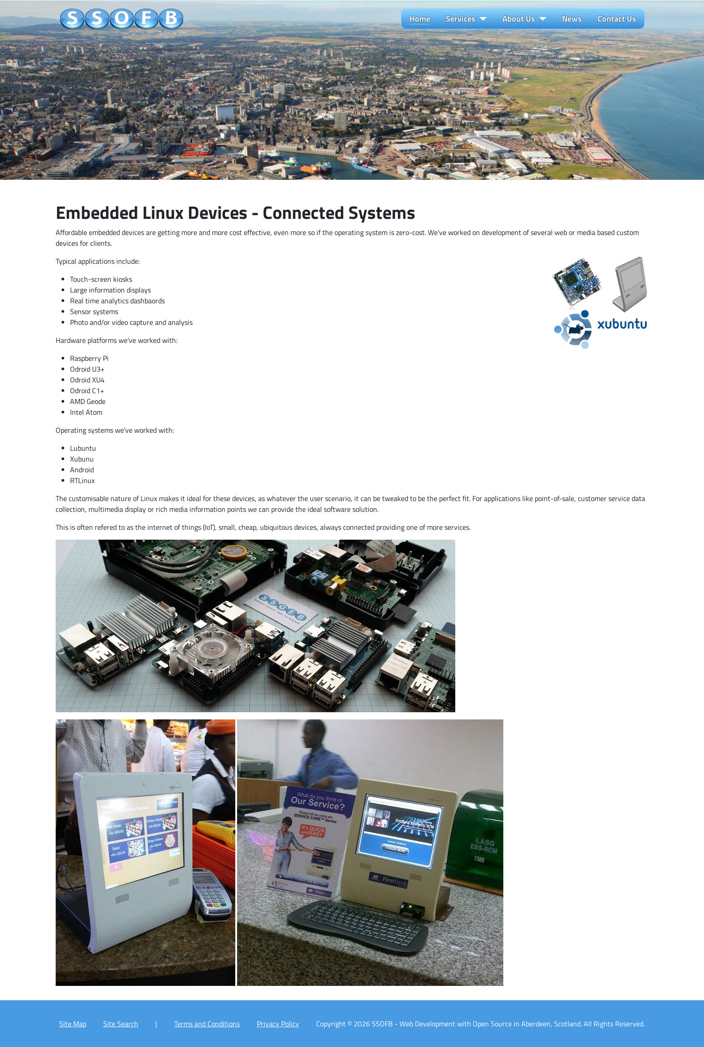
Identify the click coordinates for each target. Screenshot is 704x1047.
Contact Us (617, 19)
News (572, 19)
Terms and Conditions (207, 1023)
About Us (518, 19)
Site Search (120, 1023)
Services (460, 19)
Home (419, 19)
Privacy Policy (278, 1023)
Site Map (72, 1023)
